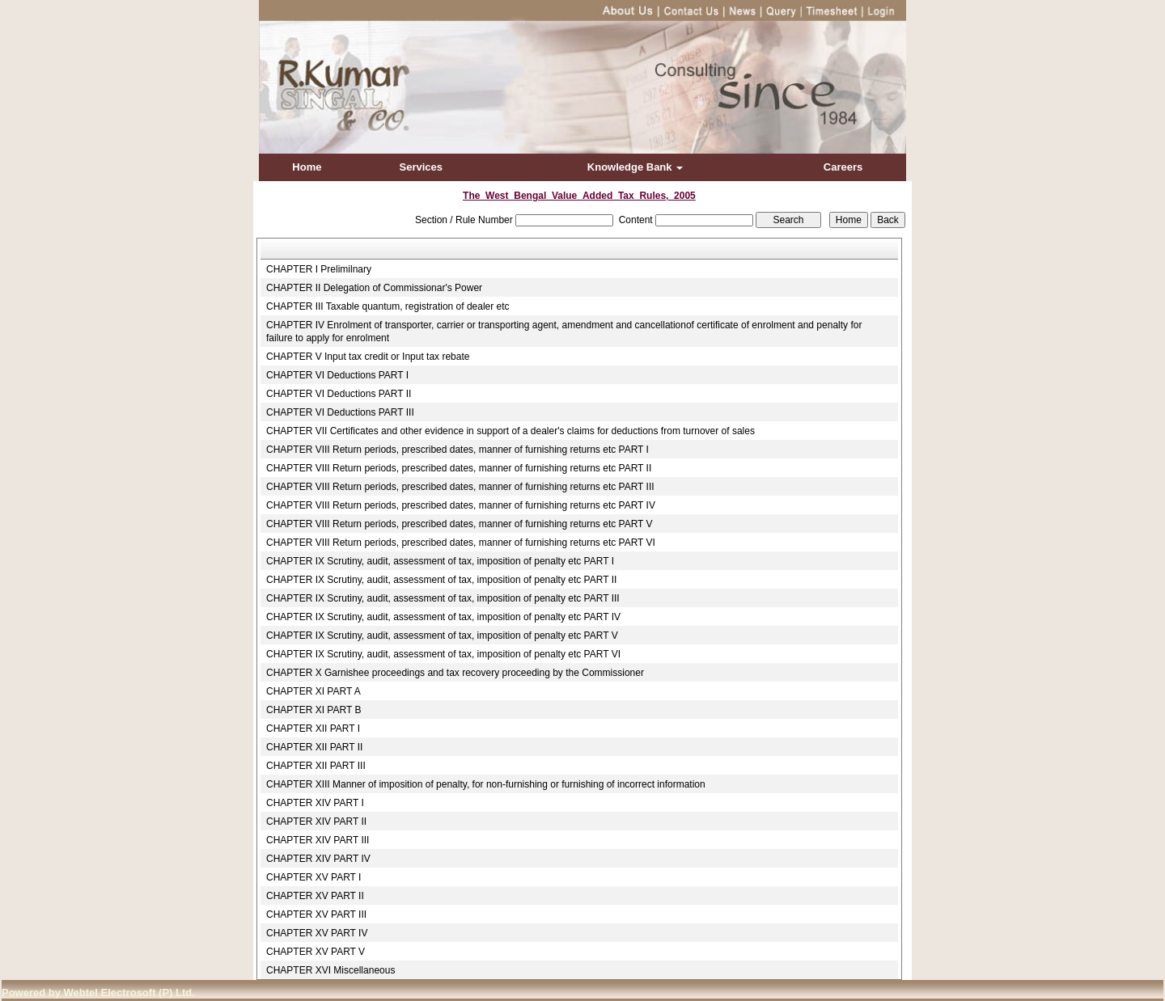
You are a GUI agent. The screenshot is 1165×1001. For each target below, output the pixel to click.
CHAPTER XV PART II (315, 896)
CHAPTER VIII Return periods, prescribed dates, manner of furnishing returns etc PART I (457, 449)
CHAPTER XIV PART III (317, 840)
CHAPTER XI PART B (313, 710)
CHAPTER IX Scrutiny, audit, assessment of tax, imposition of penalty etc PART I (440, 561)
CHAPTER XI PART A (313, 691)
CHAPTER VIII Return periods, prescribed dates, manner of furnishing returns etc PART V (459, 524)
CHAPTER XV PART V (315, 951)
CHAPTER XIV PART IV (318, 858)
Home (306, 167)
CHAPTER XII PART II (314, 747)
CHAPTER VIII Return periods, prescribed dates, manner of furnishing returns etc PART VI (460, 542)
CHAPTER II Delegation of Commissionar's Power (374, 288)
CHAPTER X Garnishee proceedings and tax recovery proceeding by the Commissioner (455, 672)
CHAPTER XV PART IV (316, 933)
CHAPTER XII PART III (316, 765)
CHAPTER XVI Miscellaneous (330, 970)
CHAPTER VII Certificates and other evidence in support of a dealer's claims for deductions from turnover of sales (510, 431)
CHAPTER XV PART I (313, 877)
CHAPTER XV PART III (316, 914)
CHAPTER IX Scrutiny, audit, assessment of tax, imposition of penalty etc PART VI (443, 654)
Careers (843, 167)
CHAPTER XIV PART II (316, 821)
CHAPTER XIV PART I (315, 803)
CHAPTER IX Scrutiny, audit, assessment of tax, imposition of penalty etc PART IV (443, 617)
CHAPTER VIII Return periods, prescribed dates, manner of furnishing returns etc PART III (460, 486)
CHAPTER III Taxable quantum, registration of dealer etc (388, 306)
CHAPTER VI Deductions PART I (337, 375)
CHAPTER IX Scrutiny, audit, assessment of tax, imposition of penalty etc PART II (441, 579)
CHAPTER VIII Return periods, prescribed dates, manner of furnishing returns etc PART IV (460, 505)
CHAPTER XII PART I (313, 728)
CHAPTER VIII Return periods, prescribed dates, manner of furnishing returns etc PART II (458, 468)
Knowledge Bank (635, 167)
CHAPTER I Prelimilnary (318, 269)
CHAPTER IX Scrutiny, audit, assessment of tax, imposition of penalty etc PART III (443, 598)
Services (421, 167)
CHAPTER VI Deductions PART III (340, 412)
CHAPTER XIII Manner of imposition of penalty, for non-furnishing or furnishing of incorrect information (485, 784)
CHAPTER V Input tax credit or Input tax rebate (367, 356)
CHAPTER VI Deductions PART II (338, 393)
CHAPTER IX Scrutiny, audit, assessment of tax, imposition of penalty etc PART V (442, 635)
